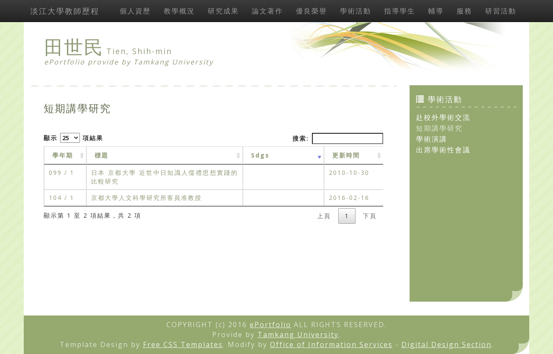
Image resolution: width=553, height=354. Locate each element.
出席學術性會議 (443, 149)
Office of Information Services (331, 344)
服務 (464, 11)
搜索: (337, 138)
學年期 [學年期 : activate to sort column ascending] (62, 155)
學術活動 (355, 11)
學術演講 (431, 139)
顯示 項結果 (73, 138)
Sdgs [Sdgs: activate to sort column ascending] (260, 155)
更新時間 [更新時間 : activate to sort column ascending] (346, 155)
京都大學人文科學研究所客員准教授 (146, 197)
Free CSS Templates (183, 344)
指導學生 (399, 11)
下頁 (370, 216)
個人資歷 (135, 11)
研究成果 (223, 11)
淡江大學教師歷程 (64, 11)
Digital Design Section (446, 344)
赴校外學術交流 (443, 117)
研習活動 (500, 11)
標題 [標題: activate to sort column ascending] (101, 155)
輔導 (436, 11)
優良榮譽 (311, 11)
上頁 (324, 216)
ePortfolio (270, 324)
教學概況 (179, 11)
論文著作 (267, 11)
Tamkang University (173, 62)
